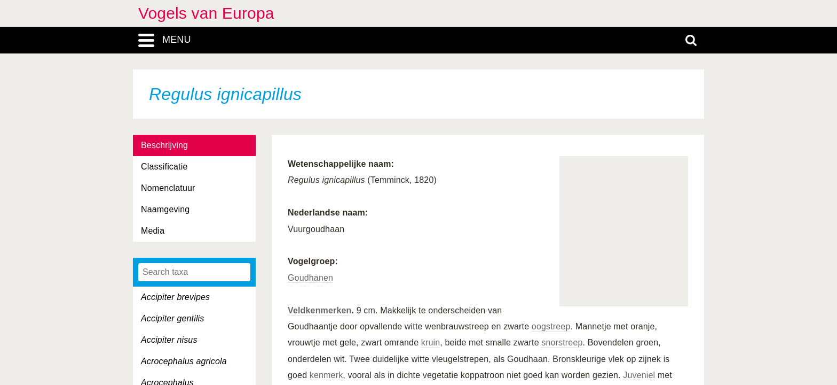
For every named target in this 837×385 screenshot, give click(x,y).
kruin (430, 342)
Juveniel (639, 375)
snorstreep (561, 342)
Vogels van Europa (206, 13)
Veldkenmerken (319, 310)
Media (152, 230)
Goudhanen (310, 277)
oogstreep (551, 326)
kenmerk (326, 375)
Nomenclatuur (168, 187)
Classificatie (164, 166)
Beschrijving (164, 145)
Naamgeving (165, 209)
